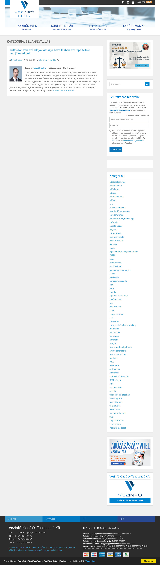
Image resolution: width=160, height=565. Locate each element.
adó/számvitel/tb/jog (62, 27)
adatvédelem (116, 185)
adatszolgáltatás (118, 182)
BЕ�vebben (90, 561)
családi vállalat (116, 240)
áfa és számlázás (118, 207)
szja (112, 383)
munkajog (114, 336)
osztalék (114, 358)
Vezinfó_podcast (118, 428)
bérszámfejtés (116, 215)
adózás (41, 60)
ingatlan (113, 292)
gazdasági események (120, 270)
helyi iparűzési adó (118, 281)
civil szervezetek (117, 237)
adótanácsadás (117, 196)
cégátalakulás (116, 226)
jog (111, 303)
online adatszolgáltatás (121, 347)
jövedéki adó (116, 306)
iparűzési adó (116, 299)
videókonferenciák (98, 27)
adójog (113, 193)
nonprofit (114, 339)
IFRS (112, 288)
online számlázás (118, 354)
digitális (113, 244)
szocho (113, 391)
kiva (111, 317)
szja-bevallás (50, 60)
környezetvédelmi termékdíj (123, 325)
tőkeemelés (115, 406)
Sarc (144, 2)
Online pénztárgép (118, 351)
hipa (111, 284)
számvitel (114, 372)
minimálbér (115, 332)
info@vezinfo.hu (25, 542)
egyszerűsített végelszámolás (124, 251)
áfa (111, 204)
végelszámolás (117, 420)
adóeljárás (115, 189)
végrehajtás (115, 424)
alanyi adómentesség (120, 211)
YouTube (114, 528)
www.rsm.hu (59, 90)
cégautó (113, 229)
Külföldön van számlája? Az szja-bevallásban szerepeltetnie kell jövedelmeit (50, 51)
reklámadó (115, 365)
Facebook (89, 528)
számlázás (115, 369)
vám (112, 417)
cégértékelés (116, 233)
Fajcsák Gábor (16, 60)
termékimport (116, 402)
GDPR (112, 273)
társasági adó (116, 398)
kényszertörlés (116, 314)
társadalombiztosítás (120, 395)
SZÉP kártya (115, 380)
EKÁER (113, 255)
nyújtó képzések (134, 27)
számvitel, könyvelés (119, 376)
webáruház (26, 27)
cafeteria (114, 222)
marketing (114, 328)
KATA (112, 310)
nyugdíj (113, 343)
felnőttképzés (116, 266)
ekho (112, 259)
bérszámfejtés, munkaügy (122, 218)
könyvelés (114, 321)
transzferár (115, 409)
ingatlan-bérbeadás (119, 295)
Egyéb (112, 248)
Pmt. (112, 362)
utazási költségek (118, 413)
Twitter (102, 528)
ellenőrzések (115, 262)
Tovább (70, 90)
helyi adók (114, 277)
